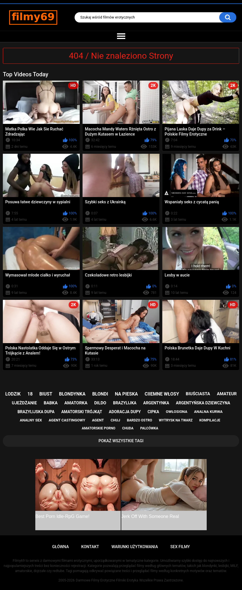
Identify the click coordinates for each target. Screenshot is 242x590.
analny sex (31, 420)
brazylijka (124, 403)
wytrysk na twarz (175, 420)
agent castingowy (67, 420)
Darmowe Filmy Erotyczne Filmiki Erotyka (107, 580)
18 (29, 394)
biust (45, 394)
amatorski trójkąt (81, 411)
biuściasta (198, 393)
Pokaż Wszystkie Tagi (121, 441)
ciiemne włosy (162, 394)
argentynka (156, 403)
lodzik (13, 394)
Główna (60, 546)
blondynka (72, 394)
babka (51, 402)
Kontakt (90, 546)
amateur (227, 393)
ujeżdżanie (24, 402)
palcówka (149, 428)
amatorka (75, 402)
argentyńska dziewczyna (203, 403)
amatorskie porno (98, 428)
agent (98, 420)
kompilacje (209, 420)
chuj (115, 420)
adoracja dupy (125, 411)
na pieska (126, 394)
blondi (100, 394)
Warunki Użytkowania (134, 546)
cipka (153, 411)
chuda (128, 428)
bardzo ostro (139, 420)
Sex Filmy (180, 546)
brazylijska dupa (35, 411)
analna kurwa (208, 411)
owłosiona (176, 411)
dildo (100, 402)
